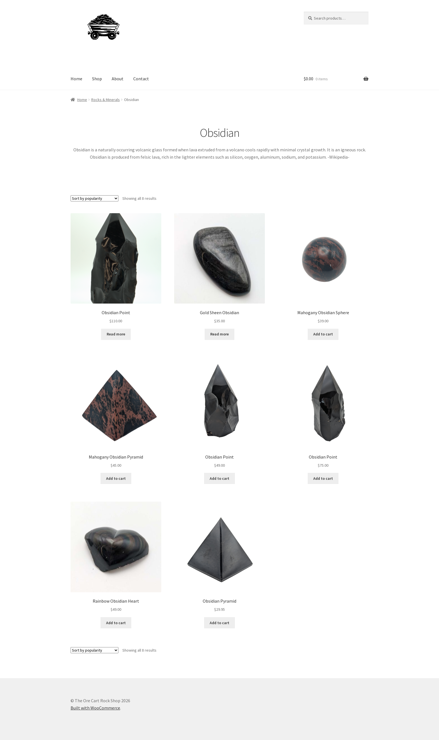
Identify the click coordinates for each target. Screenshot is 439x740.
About (117, 78)
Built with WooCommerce (95, 708)
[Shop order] (94, 198)
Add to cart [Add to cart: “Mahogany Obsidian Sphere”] (323, 334)
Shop (97, 78)
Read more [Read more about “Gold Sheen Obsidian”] (219, 334)
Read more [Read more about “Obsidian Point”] (116, 334)
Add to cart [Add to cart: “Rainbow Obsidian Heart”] (116, 622)
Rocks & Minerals (105, 99)
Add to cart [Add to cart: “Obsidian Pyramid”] (219, 622)
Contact (141, 78)
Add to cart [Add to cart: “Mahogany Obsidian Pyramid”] (116, 478)
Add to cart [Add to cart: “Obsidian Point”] (219, 478)
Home (76, 78)
